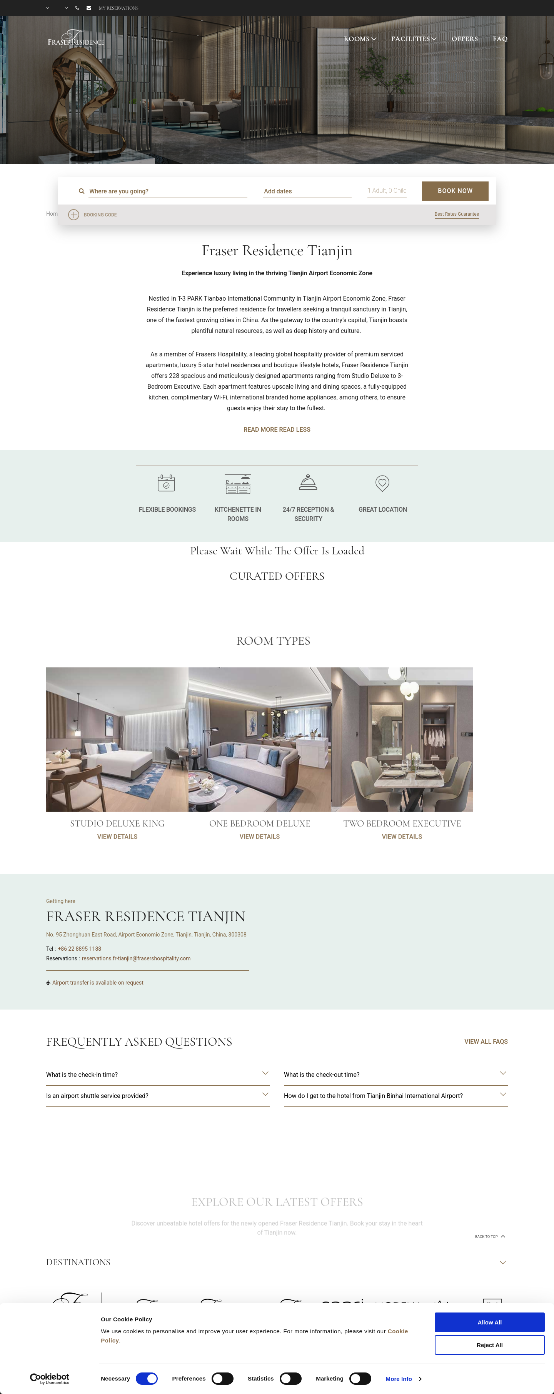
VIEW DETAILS (117, 867)
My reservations (118, 8)
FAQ (500, 39)
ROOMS (357, 39)
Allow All (490, 1322)
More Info (399, 1379)
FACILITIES (410, 39)
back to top (489, 1236)
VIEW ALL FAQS (486, 1041)
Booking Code (100, 215)
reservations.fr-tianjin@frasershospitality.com (136, 958)
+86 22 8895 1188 (79, 949)
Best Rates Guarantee (457, 214)
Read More (260, 429)
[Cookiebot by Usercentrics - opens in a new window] (49, 1379)
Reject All (490, 1345)
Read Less (294, 429)
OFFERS (465, 39)
